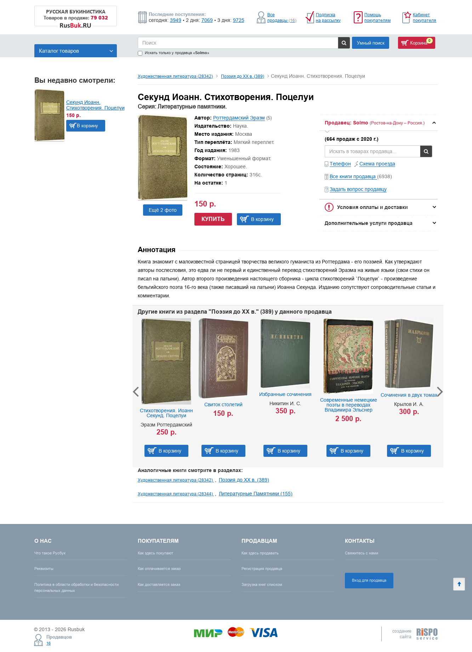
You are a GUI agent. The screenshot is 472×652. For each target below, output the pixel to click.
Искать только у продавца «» (173, 53)
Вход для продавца (369, 580)
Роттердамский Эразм (239, 118)
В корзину (87, 125)
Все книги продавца (353, 176)
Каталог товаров (76, 51)
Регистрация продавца (261, 568)
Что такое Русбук (50, 553)
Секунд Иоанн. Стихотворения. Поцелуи (95, 105)
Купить (213, 219)
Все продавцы (281, 17)
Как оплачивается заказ (159, 568)
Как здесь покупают (155, 553)
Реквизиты (43, 568)
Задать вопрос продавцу (358, 189)
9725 (238, 20)
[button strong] (378, 122)
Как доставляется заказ (159, 584)
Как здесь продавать (260, 553)
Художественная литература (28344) (176, 493)
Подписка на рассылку (328, 17)
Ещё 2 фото (163, 210)
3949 (175, 20)
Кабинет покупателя (424, 17)
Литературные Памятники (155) (255, 493)
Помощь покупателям (377, 17)
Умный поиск (371, 43)
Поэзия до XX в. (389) (242, 76)
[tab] (378, 122)
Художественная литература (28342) (175, 76)
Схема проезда (377, 164)
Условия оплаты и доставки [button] (372, 207)
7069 (207, 20)
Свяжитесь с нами (361, 553)
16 (48, 643)
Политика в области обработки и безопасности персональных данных (76, 587)
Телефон (340, 164)
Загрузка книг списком (261, 584)
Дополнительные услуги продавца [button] (369, 223)
